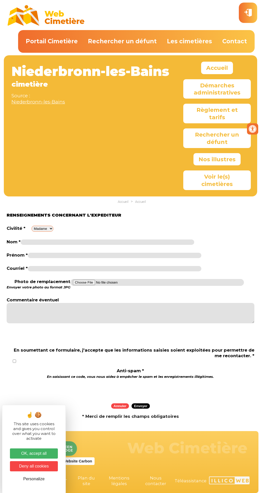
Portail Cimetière (52, 41)
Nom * (14, 241)
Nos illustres (217, 159)
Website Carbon (77, 461)
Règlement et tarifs (217, 113)
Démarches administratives (217, 89)
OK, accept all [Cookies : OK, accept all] (34, 453)
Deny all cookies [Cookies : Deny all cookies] (34, 466)
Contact (234, 41)
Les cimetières (189, 41)
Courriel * (17, 268)
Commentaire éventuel (33, 299)
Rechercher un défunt (122, 41)
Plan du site (86, 480)
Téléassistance (190, 480)
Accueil (217, 67)
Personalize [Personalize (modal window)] (34, 479)
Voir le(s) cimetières (217, 180)
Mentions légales (119, 480)
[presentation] (130, 389)
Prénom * (17, 255)
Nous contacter (155, 480)
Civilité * (16, 228)
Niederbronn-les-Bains (38, 102)
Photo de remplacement (38, 284)
